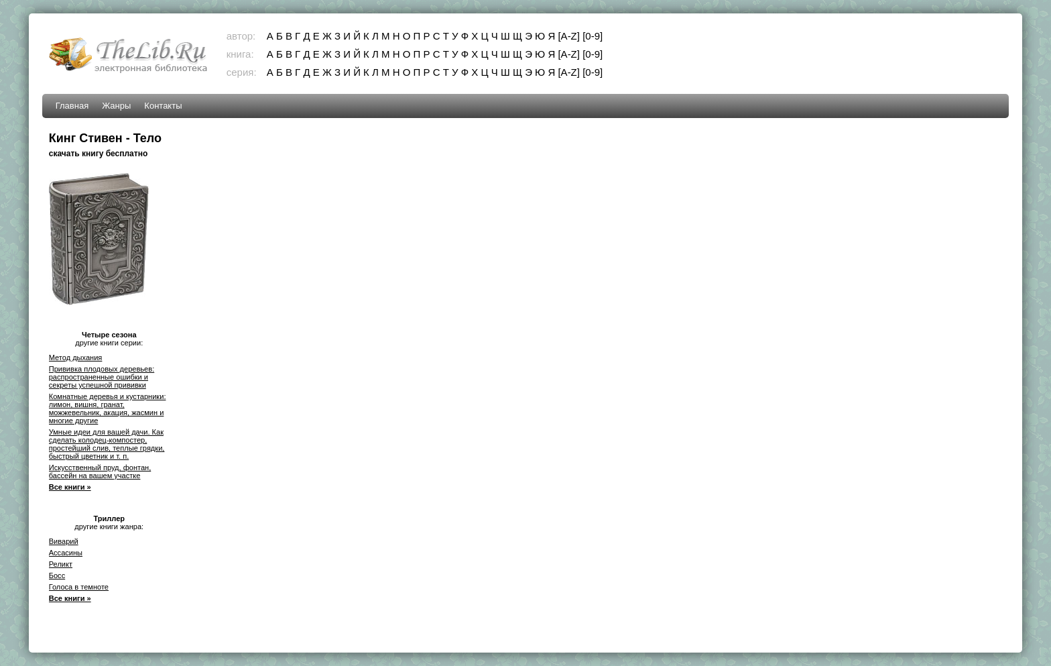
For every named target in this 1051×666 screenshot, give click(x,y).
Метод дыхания (76, 357)
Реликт (60, 564)
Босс (57, 575)
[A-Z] (569, 36)
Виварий (63, 541)
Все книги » (70, 487)
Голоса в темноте (79, 587)
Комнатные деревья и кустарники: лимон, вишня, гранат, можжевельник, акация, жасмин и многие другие (107, 408)
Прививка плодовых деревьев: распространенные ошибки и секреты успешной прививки (101, 377)
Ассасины (65, 553)
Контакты (163, 106)
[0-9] (592, 36)
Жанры (116, 106)
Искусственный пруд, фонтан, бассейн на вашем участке (100, 471)
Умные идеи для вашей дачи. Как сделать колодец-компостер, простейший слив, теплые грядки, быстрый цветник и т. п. (107, 444)
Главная (72, 106)
